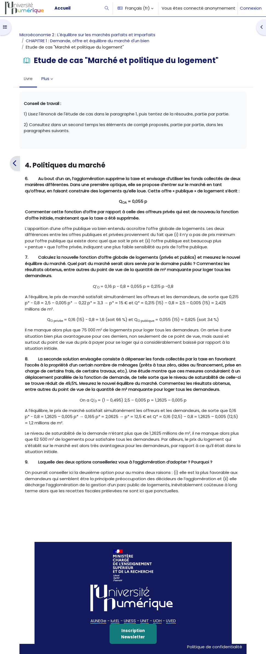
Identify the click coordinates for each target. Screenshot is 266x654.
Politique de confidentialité (214, 647)
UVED (171, 621)
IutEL (115, 621)
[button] (107, 8)
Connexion (251, 8)
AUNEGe (98, 621)
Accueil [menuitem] (63, 8)
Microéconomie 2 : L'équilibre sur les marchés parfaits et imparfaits (87, 35)
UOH (157, 621)
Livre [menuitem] (28, 78)
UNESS (130, 621)
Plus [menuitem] (45, 78)
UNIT (144, 621)
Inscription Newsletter (133, 633)
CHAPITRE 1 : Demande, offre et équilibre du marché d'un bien (87, 41)
